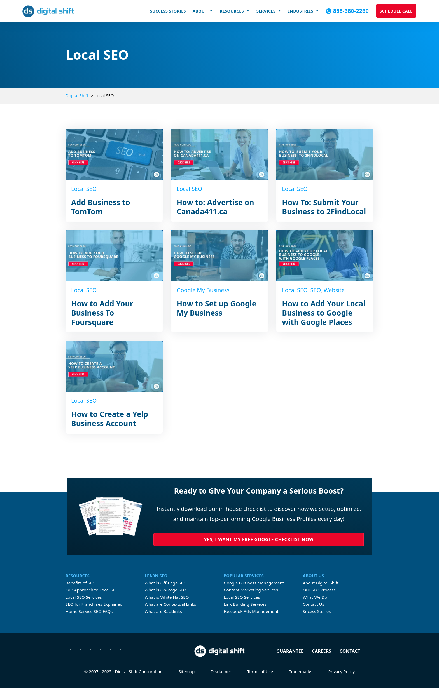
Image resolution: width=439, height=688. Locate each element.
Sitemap (187, 671)
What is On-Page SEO (165, 589)
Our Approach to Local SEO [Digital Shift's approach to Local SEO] (92, 589)
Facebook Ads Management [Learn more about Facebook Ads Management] (251, 611)
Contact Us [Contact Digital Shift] (313, 604)
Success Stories (168, 11)
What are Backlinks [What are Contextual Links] (163, 611)
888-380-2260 (351, 11)
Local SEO (84, 188)
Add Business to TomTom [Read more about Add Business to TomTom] (100, 207)
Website (334, 290)
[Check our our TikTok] (121, 651)
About (203, 11)
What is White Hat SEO (167, 597)
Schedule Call (396, 11)
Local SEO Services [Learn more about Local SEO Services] (242, 597)
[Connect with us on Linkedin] (101, 651)
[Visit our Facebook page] (81, 651)
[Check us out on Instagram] (91, 651)
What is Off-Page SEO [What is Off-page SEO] (166, 582)
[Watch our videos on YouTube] (111, 651)
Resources (235, 11)
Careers (321, 651)
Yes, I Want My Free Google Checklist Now (259, 539)
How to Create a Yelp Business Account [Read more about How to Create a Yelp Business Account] (109, 418)
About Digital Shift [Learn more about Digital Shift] (321, 582)
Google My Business (203, 290)
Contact (350, 651)
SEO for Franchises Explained (94, 604)
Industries (303, 11)
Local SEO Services (84, 597)
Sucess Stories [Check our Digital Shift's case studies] (317, 611)
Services (268, 11)
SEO (315, 290)
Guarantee (289, 651)
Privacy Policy (341, 671)
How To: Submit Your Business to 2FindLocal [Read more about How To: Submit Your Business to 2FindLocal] (324, 207)
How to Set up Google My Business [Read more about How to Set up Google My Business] (216, 308)
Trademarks (300, 671)
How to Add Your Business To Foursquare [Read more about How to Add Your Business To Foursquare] (102, 313)
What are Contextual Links (170, 604)
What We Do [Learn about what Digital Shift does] (315, 597)
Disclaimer (221, 671)
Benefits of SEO (81, 582)
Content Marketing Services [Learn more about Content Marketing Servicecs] (251, 589)
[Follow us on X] (71, 651)
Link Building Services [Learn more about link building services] (245, 604)
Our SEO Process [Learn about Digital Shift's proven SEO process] (319, 589)
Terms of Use (260, 671)
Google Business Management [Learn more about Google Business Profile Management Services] (254, 582)
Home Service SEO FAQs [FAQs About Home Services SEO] (89, 611)
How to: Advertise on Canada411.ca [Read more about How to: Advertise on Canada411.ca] (215, 207)
